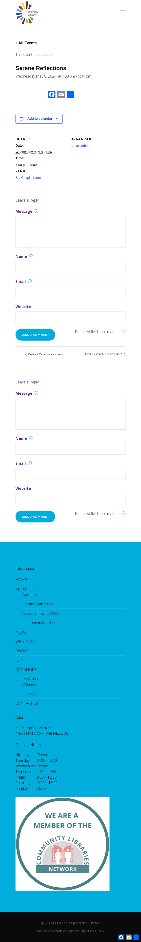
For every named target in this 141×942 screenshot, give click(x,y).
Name (24, 256)
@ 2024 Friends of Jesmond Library (70, 923)
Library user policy (38, 604)
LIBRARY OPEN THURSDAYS (103, 354)
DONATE (30, 694)
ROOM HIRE (26, 669)
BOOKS (22, 650)
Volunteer (31, 684)
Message (27, 211)
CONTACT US (27, 703)
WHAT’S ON (25, 641)
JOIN (20, 660)
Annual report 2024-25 (41, 613)
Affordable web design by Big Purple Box (70, 931)
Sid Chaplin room (28, 178)
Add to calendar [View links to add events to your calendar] (39, 118)
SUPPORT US (27, 679)
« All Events (26, 43)
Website (23, 306)
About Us (30, 594)
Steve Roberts (80, 146)
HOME (21, 579)
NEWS (21, 632)
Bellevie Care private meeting (46, 354)
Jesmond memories (39, 622)
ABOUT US (25, 589)
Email (24, 281)
